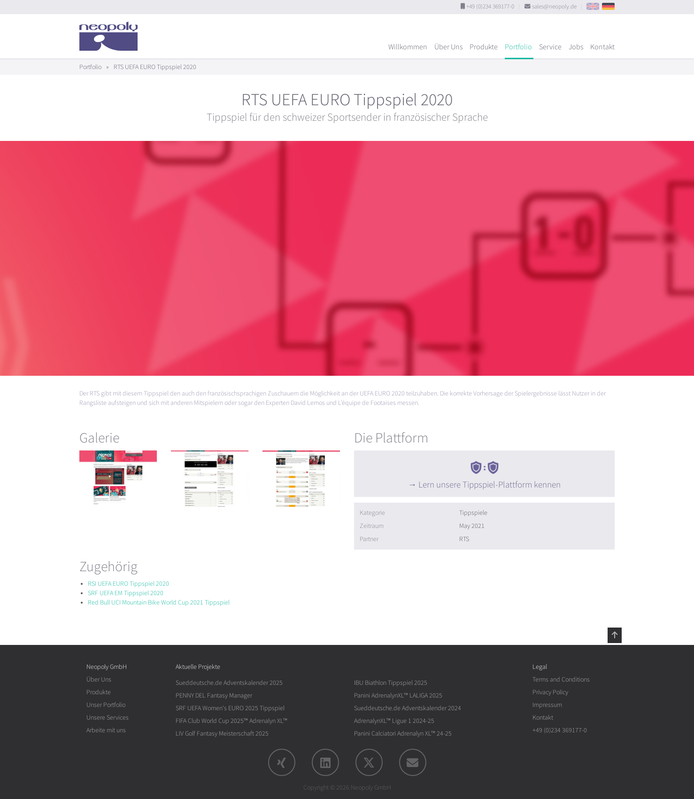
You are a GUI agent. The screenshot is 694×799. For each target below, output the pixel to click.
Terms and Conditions (561, 679)
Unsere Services (107, 717)
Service (550, 47)
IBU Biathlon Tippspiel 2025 (390, 683)
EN (592, 6)
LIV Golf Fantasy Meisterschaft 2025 (222, 733)
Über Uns (448, 47)
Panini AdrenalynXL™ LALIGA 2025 (398, 695)
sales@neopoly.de (554, 6)
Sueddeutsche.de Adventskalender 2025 (229, 683)
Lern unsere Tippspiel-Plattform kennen (489, 484)
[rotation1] (118, 478)
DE (608, 6)
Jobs (576, 47)
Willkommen (407, 47)
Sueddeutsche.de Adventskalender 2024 (407, 708)
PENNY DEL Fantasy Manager (214, 695)
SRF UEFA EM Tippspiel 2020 (125, 593)
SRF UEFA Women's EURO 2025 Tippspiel (230, 708)
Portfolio (518, 47)
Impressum (547, 705)
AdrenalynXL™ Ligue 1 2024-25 (394, 721)
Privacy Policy (550, 692)
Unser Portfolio (105, 705)
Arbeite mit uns (106, 730)
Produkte (484, 47)
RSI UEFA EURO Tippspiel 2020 (128, 584)
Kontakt (602, 47)
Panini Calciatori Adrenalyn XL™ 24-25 (403, 733)
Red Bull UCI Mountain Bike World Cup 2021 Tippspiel (159, 602)
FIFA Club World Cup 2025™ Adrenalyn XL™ (231, 721)
